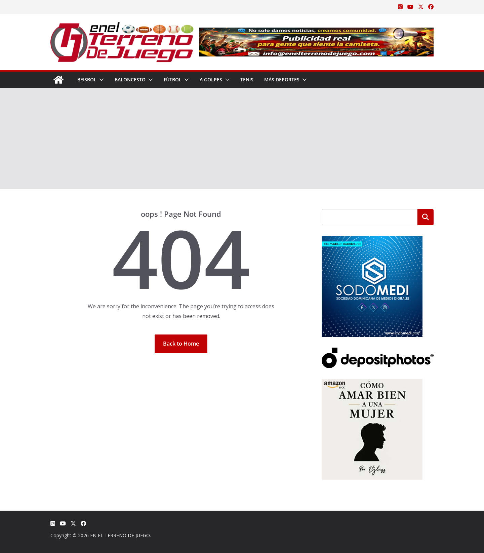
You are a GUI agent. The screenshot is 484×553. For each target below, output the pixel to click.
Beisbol (86, 79)
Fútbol (173, 79)
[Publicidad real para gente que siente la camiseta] (316, 32)
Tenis (246, 79)
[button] (100, 79)
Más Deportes (281, 79)
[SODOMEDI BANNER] (372, 240)
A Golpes (211, 79)
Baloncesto (130, 79)
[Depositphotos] (378, 352)
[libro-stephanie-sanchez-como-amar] (372, 383)
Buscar (425, 217)
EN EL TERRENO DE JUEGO (120, 535)
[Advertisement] (242, 138)
